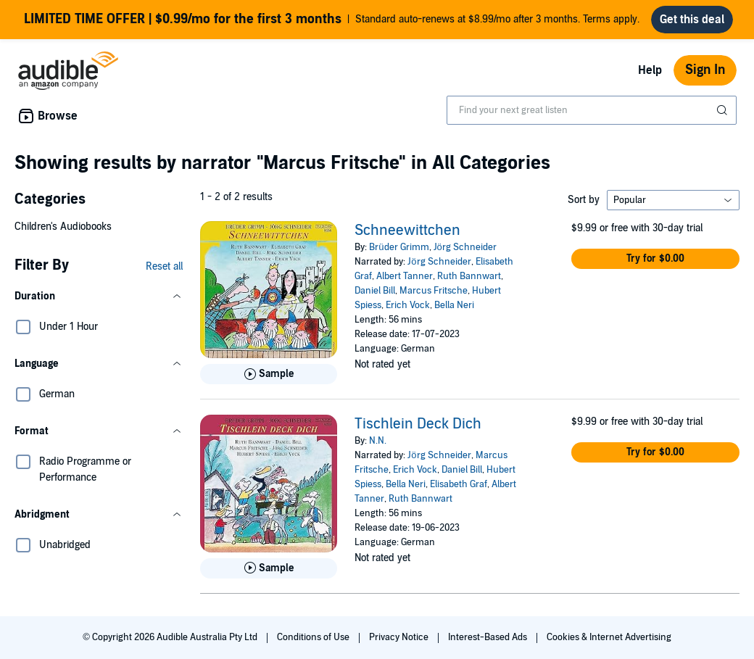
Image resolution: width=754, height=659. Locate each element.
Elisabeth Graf (458, 484)
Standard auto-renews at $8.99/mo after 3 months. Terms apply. (331, 19)
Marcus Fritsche (433, 291)
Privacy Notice (400, 637)
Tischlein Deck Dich (418, 424)
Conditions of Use (314, 637)
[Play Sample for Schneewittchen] (268, 374)
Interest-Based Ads (488, 637)
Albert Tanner (404, 276)
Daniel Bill (375, 291)
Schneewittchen (407, 230)
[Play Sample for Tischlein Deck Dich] (268, 568)
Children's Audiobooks (63, 226)
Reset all (164, 266)
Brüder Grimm (398, 247)
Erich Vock (408, 305)
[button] (98, 296)
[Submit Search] (723, 110)
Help (650, 70)
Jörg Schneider (465, 247)
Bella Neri (454, 305)
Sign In (705, 70)
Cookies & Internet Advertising (609, 637)
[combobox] (592, 110)
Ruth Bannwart (469, 276)
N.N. (377, 441)
